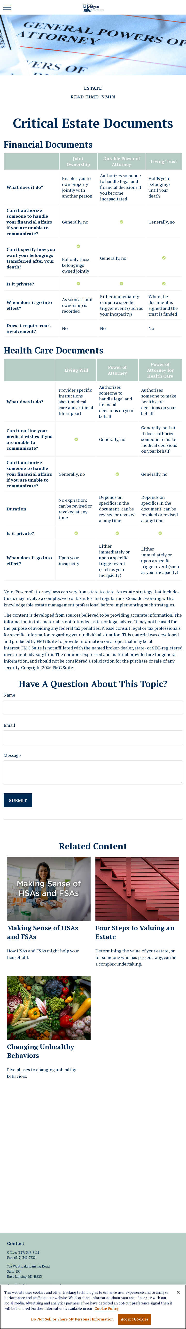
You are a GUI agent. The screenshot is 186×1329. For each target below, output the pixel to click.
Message (12, 755)
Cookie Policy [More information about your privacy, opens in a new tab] (106, 1309)
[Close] (178, 1293)
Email (9, 725)
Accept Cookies (134, 1320)
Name (9, 695)
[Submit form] (18, 800)
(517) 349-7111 (28, 1252)
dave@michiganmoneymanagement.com (38, 1285)
